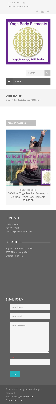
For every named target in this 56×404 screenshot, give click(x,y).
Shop (8, 100)
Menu (13, 81)
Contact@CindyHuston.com (18, 6)
